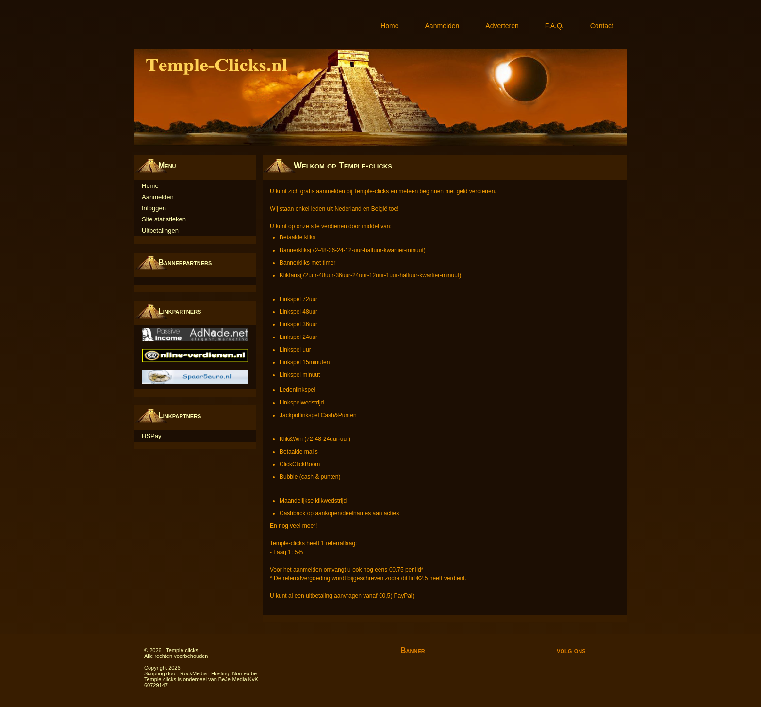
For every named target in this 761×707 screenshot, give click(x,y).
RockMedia (193, 673)
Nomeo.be (244, 673)
